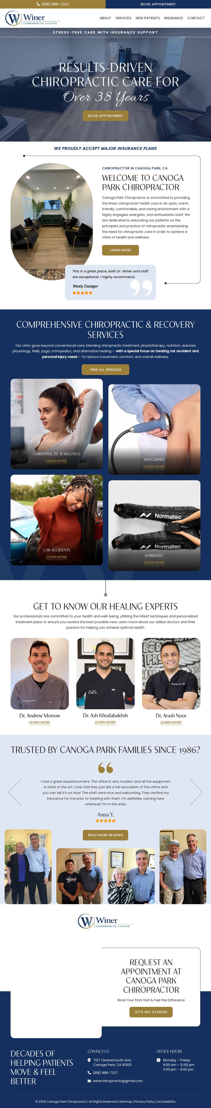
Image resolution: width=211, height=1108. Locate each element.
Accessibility (166, 1101)
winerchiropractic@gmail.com (118, 1081)
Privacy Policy (144, 1101)
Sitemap (125, 1101)
